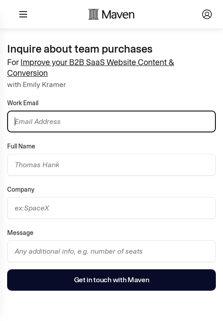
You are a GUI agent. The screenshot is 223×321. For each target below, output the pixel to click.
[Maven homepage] (111, 14)
